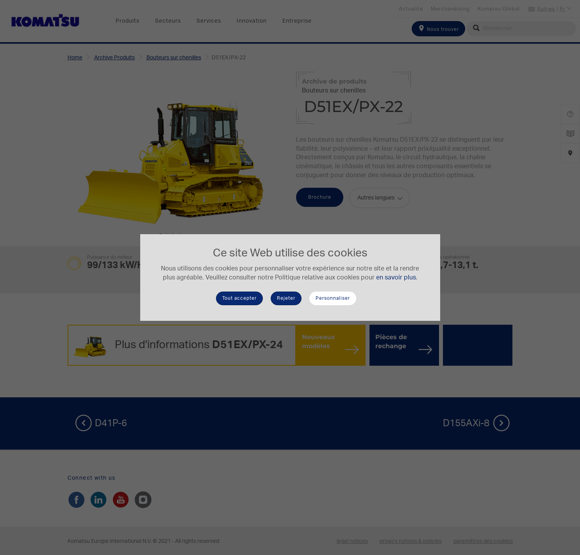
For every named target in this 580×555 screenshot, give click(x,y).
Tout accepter (239, 298)
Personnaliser (333, 298)
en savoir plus (396, 277)
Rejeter (286, 298)
